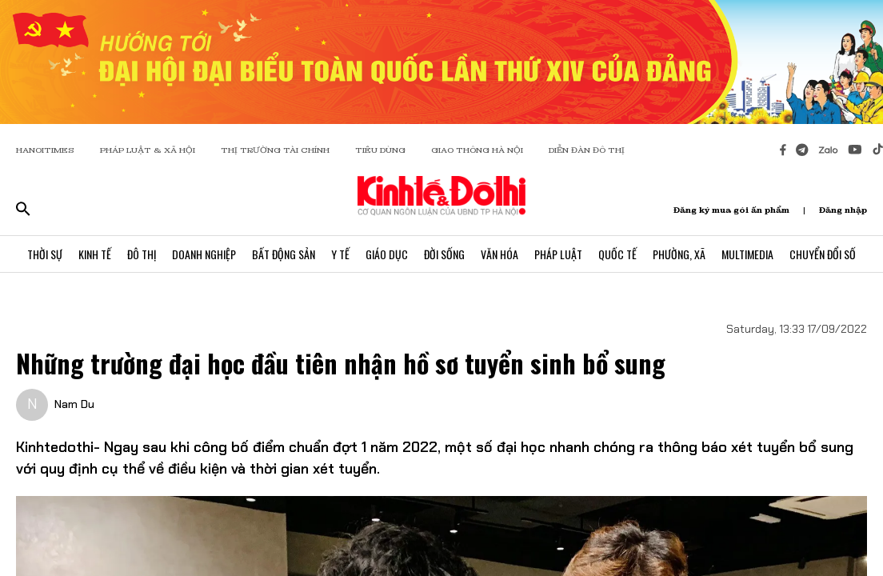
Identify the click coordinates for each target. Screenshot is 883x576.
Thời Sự (44, 254)
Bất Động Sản (283, 254)
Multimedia (747, 254)
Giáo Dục (387, 254)
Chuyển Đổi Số (822, 254)
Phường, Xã (679, 254)
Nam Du (74, 404)
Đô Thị (141, 254)
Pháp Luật (558, 254)
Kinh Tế (94, 254)
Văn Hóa (499, 254)
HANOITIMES (45, 150)
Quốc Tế (617, 254)
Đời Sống (444, 254)
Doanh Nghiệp (204, 254)
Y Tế (340, 254)
